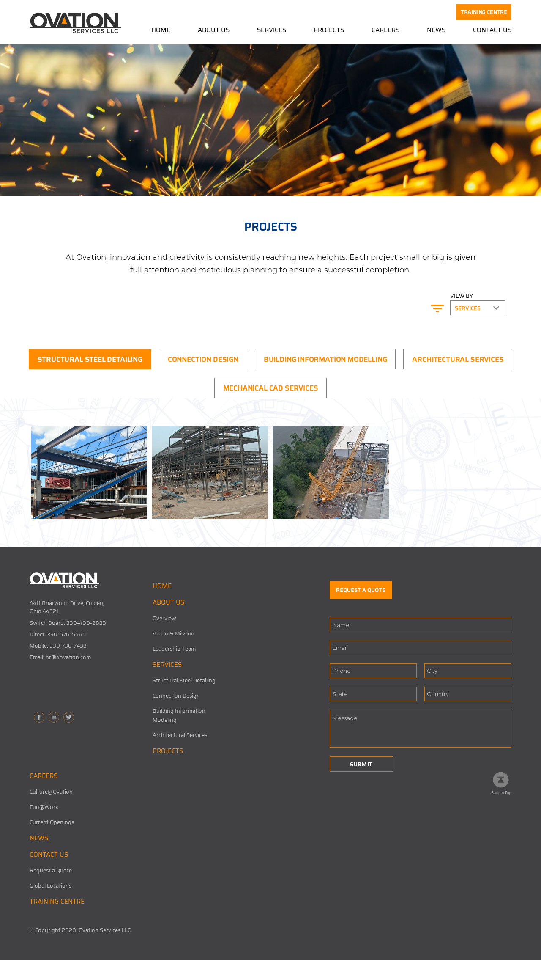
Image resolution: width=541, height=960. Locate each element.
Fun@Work (44, 807)
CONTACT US (49, 855)
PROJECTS (168, 751)
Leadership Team (174, 648)
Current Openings (52, 822)
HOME (162, 586)
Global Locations (50, 885)
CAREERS (43, 776)
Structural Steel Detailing (184, 680)
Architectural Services (180, 735)
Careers (385, 30)
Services (271, 30)
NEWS (39, 838)
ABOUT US (168, 602)
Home (160, 30)
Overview (164, 618)
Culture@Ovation (51, 791)
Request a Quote (51, 870)
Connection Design (176, 695)
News (436, 30)
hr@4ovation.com (68, 657)
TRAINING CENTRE (484, 12)
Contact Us (492, 30)
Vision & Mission (173, 633)
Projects (329, 30)
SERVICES (167, 665)
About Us (214, 30)
